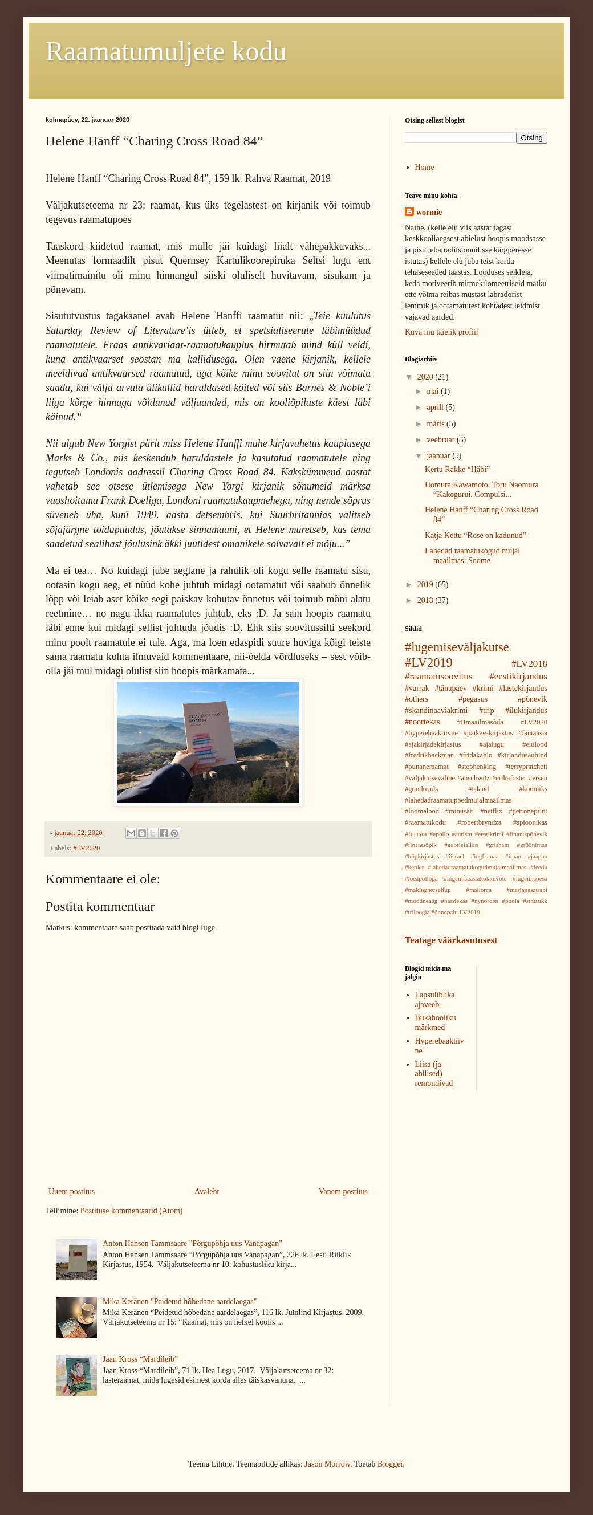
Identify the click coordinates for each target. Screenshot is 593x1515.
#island (478, 789)
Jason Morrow (327, 1464)
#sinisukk (535, 900)
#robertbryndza (479, 822)
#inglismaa (485, 856)
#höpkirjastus (422, 856)
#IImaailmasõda (480, 722)
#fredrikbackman (429, 755)
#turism (416, 834)
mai (434, 391)
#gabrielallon (461, 844)
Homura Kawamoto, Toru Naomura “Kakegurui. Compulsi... (481, 489)
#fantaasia (532, 733)
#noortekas (422, 722)
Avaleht (206, 1191)
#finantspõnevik (526, 833)
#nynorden (484, 900)
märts (436, 424)
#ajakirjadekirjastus (433, 744)
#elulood (534, 744)
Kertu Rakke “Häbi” (457, 469)
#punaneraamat (427, 767)
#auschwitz (473, 778)
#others (416, 699)
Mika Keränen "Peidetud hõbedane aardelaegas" (180, 1301)
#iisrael (455, 856)
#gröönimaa (532, 844)
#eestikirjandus (518, 676)
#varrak (417, 688)
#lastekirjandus (523, 688)
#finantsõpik (421, 844)
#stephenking (477, 767)
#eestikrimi (489, 833)
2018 (426, 600)
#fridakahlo (475, 755)
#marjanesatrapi (527, 889)
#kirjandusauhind (522, 755)
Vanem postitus (343, 1191)
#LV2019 (429, 662)
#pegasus (473, 699)
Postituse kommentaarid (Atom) (131, 1211)
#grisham (498, 844)
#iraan (513, 856)
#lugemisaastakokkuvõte (475, 878)
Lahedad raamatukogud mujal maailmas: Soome (472, 556)
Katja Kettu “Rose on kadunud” (475, 535)
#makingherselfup (428, 889)
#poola (510, 900)
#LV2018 (529, 663)
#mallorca (479, 889)
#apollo (439, 833)
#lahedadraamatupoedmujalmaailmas (458, 800)
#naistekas (454, 900)
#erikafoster (509, 778)
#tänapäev (450, 688)
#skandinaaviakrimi (436, 710)
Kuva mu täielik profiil (441, 332)
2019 (426, 584)
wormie (429, 212)
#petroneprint (528, 811)
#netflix (491, 811)
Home (424, 167)
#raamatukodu (425, 822)
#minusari (459, 811)
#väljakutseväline (430, 778)
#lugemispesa (530, 878)
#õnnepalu (444, 912)
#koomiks (533, 789)
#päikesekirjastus (488, 733)
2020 (426, 377)
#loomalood (422, 811)
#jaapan (537, 856)
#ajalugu (492, 744)
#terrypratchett (526, 767)
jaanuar (439, 455)
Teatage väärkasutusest (451, 940)
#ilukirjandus (526, 710)
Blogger (390, 1464)
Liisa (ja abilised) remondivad (434, 1074)
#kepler (414, 867)
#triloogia (417, 912)
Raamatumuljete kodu (166, 51)
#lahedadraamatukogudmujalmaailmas (477, 867)
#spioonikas (530, 822)
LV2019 (470, 912)
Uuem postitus (71, 1191)
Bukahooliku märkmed (435, 1022)
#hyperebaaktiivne (431, 733)
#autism (462, 833)
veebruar (441, 439)
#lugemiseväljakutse (457, 647)
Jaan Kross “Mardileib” (140, 1359)
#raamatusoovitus (438, 676)
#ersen (538, 778)
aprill (436, 407)
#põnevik (532, 699)
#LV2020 (86, 848)
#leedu (538, 867)
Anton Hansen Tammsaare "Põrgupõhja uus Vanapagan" (192, 1243)
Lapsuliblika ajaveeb (435, 1000)
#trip (486, 710)
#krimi (482, 688)
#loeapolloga (421, 878)
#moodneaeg (421, 900)
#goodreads (421, 789)
